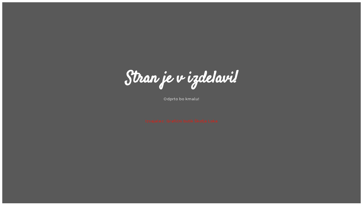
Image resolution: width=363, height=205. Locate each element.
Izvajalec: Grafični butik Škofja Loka (181, 121)
